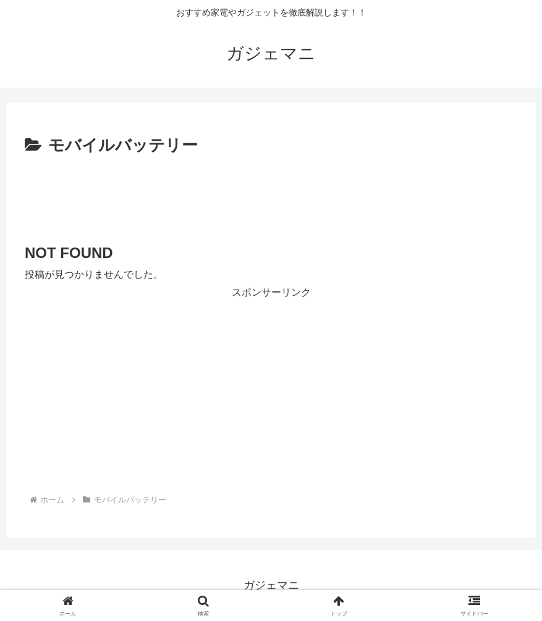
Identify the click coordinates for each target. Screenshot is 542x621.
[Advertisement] (271, 194)
